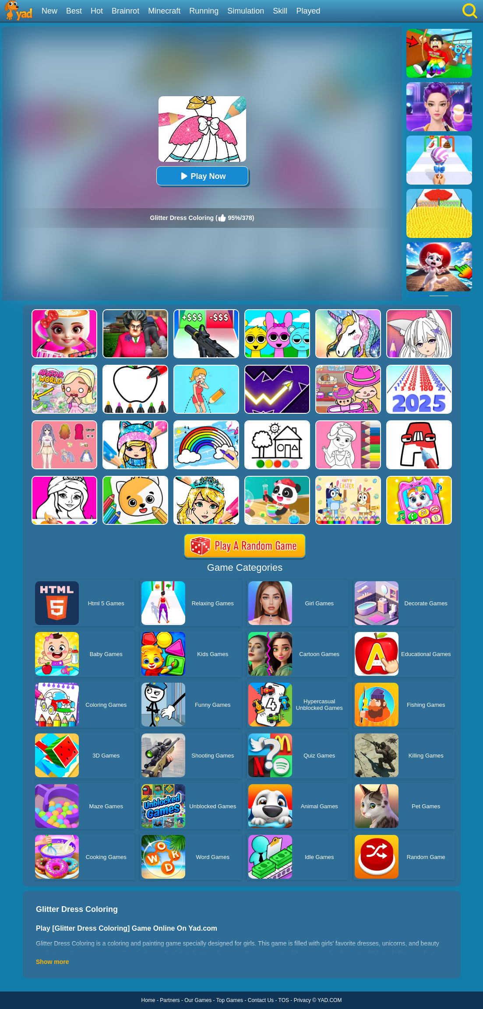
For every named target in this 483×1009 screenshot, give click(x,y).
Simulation (245, 11)
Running (204, 11)
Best (74, 11)
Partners (170, 1000)
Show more (52, 961)
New (49, 11)
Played (308, 11)
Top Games (229, 1000)
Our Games (198, 1000)
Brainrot (125, 11)
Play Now (202, 176)
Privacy (302, 1000)
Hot (97, 11)
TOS (284, 1000)
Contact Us (261, 1000)
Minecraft (164, 11)
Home (148, 1000)
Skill (280, 11)
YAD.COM (329, 1000)
